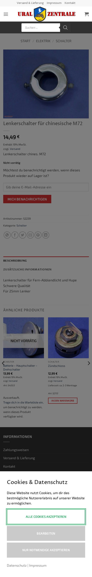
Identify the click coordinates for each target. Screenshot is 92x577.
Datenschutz (17, 565)
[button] (5, 14)
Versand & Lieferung (30, 3)
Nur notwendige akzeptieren (46, 550)
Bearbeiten (46, 533)
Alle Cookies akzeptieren (46, 516)
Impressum (54, 3)
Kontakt (70, 3)
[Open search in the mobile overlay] (46, 27)
